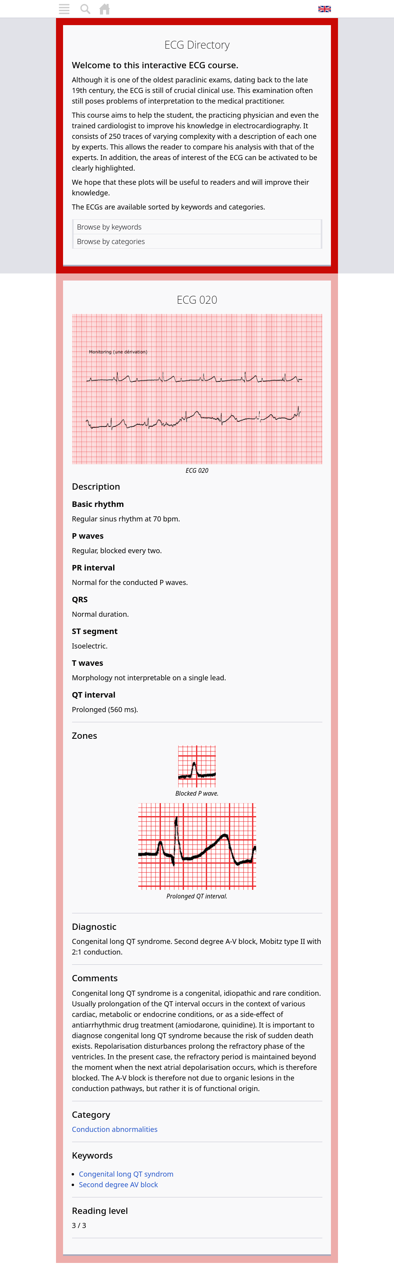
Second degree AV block (118, 1184)
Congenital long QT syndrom (126, 1174)
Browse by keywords (109, 226)
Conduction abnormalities (115, 1129)
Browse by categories (111, 241)
